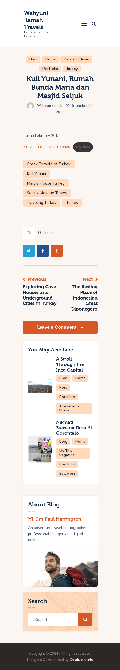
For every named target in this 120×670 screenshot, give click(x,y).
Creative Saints (81, 659)
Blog (33, 59)
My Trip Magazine (67, 453)
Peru (63, 387)
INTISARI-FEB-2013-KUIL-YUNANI (47, 147)
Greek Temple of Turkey (49, 164)
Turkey (72, 68)
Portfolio (50, 68)
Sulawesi (67, 473)
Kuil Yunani (36, 173)
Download (83, 147)
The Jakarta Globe (69, 408)
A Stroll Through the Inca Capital (70, 365)
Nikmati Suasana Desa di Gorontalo (74, 428)
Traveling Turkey (41, 202)
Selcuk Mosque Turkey (47, 193)
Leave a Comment (57, 327)
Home (50, 59)
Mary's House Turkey (46, 183)
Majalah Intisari (77, 59)
